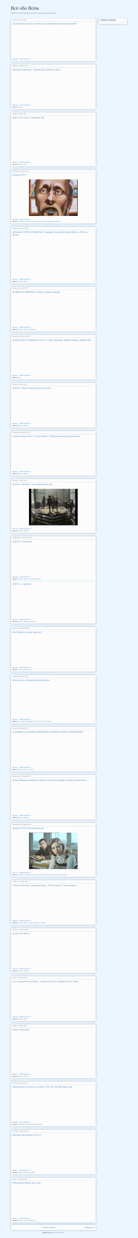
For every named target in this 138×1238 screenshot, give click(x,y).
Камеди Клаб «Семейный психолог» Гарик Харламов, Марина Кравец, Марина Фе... (52, 340)
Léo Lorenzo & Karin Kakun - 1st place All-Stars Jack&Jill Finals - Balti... (45, 981)
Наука (19, 1172)
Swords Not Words (20, 933)
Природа (26, 817)
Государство (21, 874)
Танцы (25, 1019)
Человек (57, 221)
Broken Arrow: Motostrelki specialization (31, 680)
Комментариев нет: (25, 59)
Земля (20, 769)
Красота (20, 425)
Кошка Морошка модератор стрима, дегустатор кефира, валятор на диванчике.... (50, 780)
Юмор (25, 281)
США (24, 164)
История (20, 329)
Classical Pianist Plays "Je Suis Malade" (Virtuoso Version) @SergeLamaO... (47, 436)
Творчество (32, 329)
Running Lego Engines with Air (26, 1135)
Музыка (20, 107)
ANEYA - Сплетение (22, 541)
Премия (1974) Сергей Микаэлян (28, 828)
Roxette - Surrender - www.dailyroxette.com (32, 484)
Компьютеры (38, 221)
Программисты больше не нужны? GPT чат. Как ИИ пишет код (42, 1086)
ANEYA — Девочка (21, 584)
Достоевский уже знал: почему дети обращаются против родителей (44, 23)
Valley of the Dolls (20, 1029)
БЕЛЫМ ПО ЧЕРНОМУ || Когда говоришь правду (36, 292)
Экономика (63, 874)
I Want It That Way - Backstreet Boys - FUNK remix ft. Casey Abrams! (44, 885)
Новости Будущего (48, 221)
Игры (19, 721)
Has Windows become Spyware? (27, 632)
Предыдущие (89, 1227)
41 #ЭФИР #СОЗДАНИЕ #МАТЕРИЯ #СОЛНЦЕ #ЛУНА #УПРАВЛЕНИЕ (47, 732)
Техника (32, 1172)
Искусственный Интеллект (26, 221)
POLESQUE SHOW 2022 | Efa (26, 1183)
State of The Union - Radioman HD (28, 117)
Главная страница (48, 1227)
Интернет (25, 669)
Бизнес (20, 669)
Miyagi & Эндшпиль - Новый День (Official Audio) (36, 69)
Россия (26, 329)
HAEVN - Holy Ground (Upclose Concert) (31, 388)
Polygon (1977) (19, 175)
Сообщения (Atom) (58, 1232)
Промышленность (43, 874)
